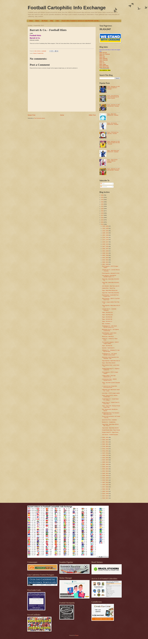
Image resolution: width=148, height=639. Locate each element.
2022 (102, 204)
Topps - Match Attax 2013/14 (108, 362)
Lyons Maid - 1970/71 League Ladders (111, 393)
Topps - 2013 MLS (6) (107, 345)
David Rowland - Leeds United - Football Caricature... (109, 333)
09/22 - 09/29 (105, 257)
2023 (102, 201)
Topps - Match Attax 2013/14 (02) (110, 290)
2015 (102, 219)
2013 (102, 224)
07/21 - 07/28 (105, 448)
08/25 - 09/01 (105, 437)
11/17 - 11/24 (105, 239)
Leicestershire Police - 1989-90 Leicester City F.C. (109, 380)
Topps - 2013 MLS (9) (107, 317)
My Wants (45, 20)
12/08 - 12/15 (105, 232)
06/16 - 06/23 (105, 459)
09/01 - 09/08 (105, 264)
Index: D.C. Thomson (104, 54)
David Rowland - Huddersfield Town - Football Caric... (110, 295)
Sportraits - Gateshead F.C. (108, 347)
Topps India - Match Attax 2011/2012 (110, 292)
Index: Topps (102, 64)
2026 (102, 195)
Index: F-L (101, 55)
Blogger (76, 635)
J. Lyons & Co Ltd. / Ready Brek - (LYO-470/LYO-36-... (110, 387)
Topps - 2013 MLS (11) (107, 312)
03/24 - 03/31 (105, 484)
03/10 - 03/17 (105, 489)
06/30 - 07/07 (105, 455)
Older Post (92, 115)
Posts (103, 183)
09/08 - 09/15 (105, 262)
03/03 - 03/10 (105, 491)
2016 (102, 217)
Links (57, 20)
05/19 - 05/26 (105, 468)
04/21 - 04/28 (105, 477)
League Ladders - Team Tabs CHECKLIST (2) (109, 376)
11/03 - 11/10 (105, 244)
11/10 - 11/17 (105, 241)
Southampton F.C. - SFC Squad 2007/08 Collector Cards (109, 354)
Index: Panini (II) (103, 60)
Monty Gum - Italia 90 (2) (108, 336)
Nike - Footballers (106, 323)
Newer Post (31, 115)
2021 (102, 206)
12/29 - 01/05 (105, 226)
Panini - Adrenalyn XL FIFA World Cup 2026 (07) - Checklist (113, 88)
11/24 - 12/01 (105, 237)
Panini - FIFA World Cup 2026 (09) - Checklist (112, 133)
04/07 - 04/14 (105, 482)
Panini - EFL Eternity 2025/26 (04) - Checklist (112, 124)
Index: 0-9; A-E (103, 52)
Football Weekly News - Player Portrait (111, 430)
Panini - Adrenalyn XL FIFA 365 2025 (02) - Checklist (113, 169)
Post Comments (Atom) (39, 118)
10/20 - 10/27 (105, 248)
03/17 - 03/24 (105, 486)
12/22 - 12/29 (105, 228)
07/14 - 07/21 (105, 451)
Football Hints (40, 53)
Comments (104, 186)
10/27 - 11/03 (105, 246)
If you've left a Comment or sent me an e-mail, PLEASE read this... (81, 20)
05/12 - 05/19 (105, 471)
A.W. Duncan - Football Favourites (110, 434)
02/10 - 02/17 (105, 498)
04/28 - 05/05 (105, 475)
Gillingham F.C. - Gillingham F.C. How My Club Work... (111, 351)
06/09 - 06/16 (105, 462)
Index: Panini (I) (103, 58)
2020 (102, 208)
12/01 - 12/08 (105, 235)
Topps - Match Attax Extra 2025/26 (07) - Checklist (113, 151)
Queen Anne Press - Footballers (109, 419)
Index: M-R (102, 57)
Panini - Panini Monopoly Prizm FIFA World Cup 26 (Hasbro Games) (113, 97)
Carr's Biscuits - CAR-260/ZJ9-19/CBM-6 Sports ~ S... (109, 276)
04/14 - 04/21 (105, 480)
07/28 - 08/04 (105, 446)
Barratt (35, 53)
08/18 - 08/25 (105, 439)
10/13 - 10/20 (105, 250)
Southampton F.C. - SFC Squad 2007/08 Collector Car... (109, 326)
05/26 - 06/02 (105, 466)
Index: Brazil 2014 (103, 65)
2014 (102, 222)
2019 (102, 210)
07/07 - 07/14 (105, 453)
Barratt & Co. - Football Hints (108, 422)
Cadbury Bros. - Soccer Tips (108, 288)
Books (37, 20)
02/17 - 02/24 (105, 495)
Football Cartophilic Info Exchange (67, 7)
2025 (102, 197)
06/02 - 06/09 (105, 464)
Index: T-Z (101, 62)
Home (31, 20)
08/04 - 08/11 (105, 444)
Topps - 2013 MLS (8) (107, 319)
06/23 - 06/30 (105, 457)
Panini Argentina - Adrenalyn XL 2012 (110, 273)
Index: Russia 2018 (104, 67)
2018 (102, 213)
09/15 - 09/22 (105, 259)
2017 (102, 215)
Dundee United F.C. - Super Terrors (110, 432)
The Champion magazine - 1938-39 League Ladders (110, 343)
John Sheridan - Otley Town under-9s (110, 286)
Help (51, 20)
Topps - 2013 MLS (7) (107, 321)
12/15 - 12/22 (105, 230)
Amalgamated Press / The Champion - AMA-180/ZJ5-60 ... (111, 413)
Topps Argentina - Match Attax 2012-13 (111, 360)
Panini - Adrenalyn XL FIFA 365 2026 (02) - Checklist (113, 105)
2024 (102, 199)
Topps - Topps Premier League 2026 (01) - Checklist (112, 161)
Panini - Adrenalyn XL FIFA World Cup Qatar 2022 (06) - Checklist (113, 143)
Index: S (101, 61)
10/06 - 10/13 (105, 253)
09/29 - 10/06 (105, 255)
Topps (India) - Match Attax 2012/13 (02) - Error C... (110, 425)
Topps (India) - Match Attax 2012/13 (110, 427)
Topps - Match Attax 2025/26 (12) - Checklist (112, 114)
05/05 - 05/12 (105, 473)
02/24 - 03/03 (105, 493)
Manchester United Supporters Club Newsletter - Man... (110, 358)
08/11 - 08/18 (105, 442)
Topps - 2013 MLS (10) (107, 314)
